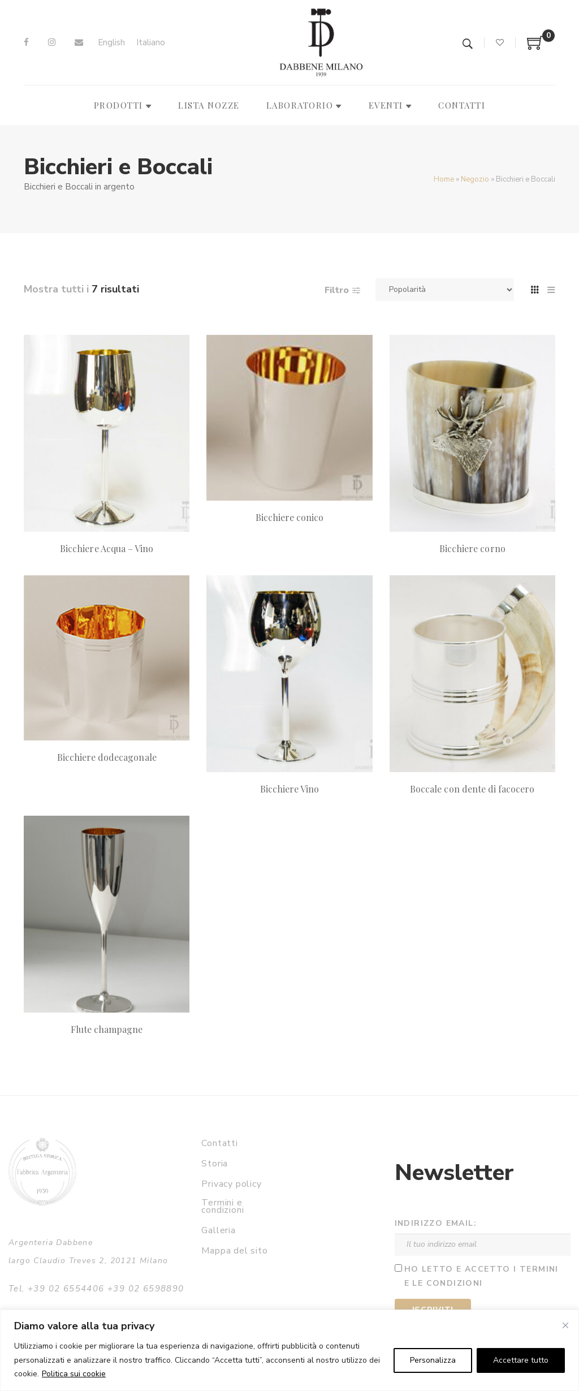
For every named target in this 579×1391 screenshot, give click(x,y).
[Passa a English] (111, 42)
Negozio (475, 179)
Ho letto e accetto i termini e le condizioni (481, 1276)
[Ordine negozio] (444, 289)
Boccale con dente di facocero (472, 789)
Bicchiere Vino (289, 789)
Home (444, 179)
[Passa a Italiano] (151, 42)
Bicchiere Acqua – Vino (106, 548)
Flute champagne (107, 1029)
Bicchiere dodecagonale (107, 757)
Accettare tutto (520, 1360)
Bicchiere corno (472, 548)
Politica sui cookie (74, 1373)
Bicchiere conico (290, 517)
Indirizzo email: (436, 1223)
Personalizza (433, 1360)
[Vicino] (565, 1325)
